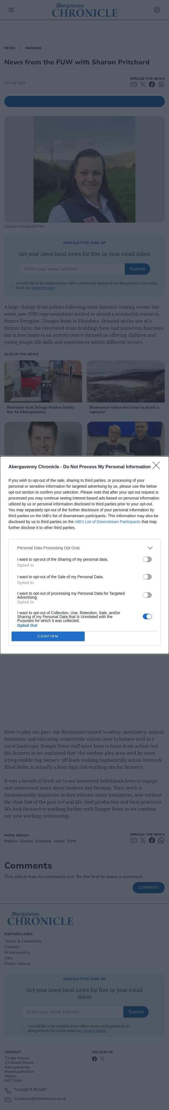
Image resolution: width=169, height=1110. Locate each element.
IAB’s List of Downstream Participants (108, 521)
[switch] (147, 559)
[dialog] (84, 555)
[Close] (158, 467)
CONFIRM (48, 636)
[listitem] (84, 548)
